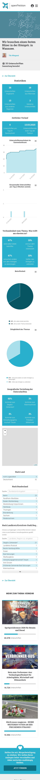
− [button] (5, 434)
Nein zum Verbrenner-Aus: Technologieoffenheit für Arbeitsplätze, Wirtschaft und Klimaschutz (20, 676)
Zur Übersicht (10, 76)
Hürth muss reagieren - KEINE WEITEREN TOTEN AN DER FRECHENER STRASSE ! (20, 724)
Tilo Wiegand (14, 56)
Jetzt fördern (20, 768)
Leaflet (35, 465)
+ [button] (5, 430)
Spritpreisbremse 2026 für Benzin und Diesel (20, 629)
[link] (36, 6)
